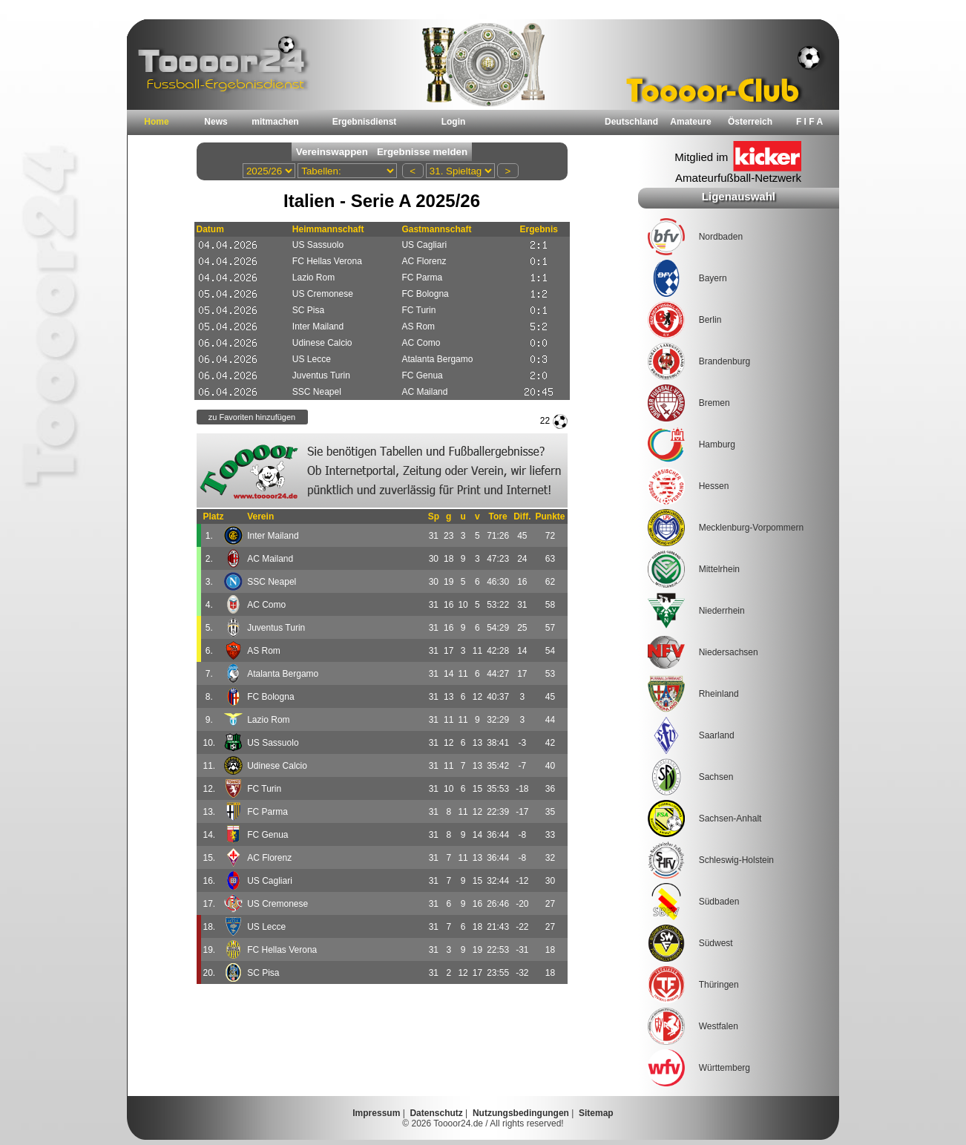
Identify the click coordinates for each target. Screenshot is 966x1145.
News (215, 122)
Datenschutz (436, 1113)
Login (453, 122)
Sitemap (596, 1113)
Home (156, 122)
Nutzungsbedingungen (521, 1113)
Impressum (376, 1113)
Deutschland (631, 122)
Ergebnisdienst (364, 122)
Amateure (690, 122)
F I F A (809, 122)
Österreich (750, 122)
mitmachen (275, 122)
